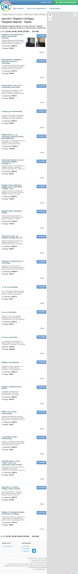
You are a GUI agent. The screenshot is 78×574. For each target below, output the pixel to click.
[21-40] (8, 31)
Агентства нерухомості (37, 8)
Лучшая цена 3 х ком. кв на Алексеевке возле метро (12, 86)
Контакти (26, 546)
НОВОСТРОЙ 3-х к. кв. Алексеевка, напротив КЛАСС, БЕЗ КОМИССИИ (13, 136)
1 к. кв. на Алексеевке (10, 287)
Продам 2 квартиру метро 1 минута (12, 387)
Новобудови (55, 8)
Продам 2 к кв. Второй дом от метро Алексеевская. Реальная (13, 36)
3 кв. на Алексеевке (9, 312)
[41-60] (14, 31)
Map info (74, 573)
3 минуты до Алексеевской (12, 111)
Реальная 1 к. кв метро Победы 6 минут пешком (11, 488)
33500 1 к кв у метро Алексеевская (9, 412)
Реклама (26, 549)
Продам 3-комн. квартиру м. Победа (12, 212)
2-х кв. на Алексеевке (10, 337)
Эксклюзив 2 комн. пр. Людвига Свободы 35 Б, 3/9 (12, 237)
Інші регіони (8, 546)
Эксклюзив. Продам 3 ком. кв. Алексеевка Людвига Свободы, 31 (13, 161)
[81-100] (26, 31)
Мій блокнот (18, 8)
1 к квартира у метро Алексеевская (9, 437)
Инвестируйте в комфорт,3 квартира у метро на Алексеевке (12, 61)
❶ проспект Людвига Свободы (35, 14)
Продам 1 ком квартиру (10, 362)
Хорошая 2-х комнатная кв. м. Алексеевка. (13, 262)
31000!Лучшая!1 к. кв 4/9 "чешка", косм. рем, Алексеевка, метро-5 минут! (12, 463)
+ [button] (50, 15)
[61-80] (19, 31)
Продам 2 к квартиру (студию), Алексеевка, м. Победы (13, 513)
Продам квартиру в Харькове (12, 14)
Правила (26, 551)
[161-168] (35, 31)
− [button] (50, 19)
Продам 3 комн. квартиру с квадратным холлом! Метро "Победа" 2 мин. (12, 186)
